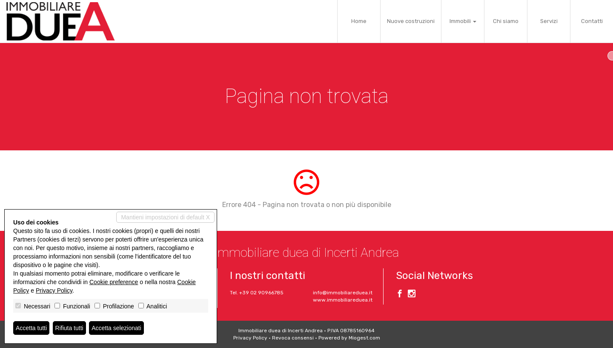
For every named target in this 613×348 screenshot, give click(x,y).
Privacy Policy (250, 338)
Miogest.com (364, 338)
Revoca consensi (293, 338)
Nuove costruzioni (411, 21)
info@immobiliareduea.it (342, 293)
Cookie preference (113, 282)
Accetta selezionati (116, 328)
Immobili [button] (463, 21)
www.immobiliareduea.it (342, 300)
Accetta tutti (31, 328)
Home (359, 21)
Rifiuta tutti (69, 328)
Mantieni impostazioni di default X (165, 217)
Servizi (549, 21)
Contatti (592, 21)
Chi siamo (505, 21)
